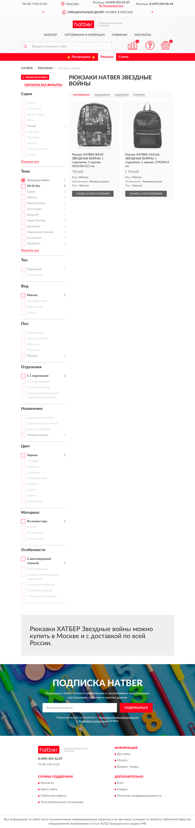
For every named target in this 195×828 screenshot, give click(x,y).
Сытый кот (34, 237)
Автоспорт (34, 209)
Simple (31, 154)
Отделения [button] (31, 367)
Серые (31, 489)
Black (30, 120)
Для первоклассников (42, 423)
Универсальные (37, 435)
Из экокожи (35, 538)
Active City (34, 108)
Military (32, 197)
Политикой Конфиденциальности (118, 717)
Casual (31, 126)
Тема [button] (25, 171)
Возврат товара (127, 766)
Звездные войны (38, 180)
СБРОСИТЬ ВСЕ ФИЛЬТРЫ (43, 85)
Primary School (37, 149)
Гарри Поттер (36, 220)
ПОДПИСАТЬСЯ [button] (136, 707)
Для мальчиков (37, 338)
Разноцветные (37, 478)
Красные (33, 472)
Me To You (33, 186)
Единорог (33, 226)
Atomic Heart (36, 114)
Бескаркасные (37, 301)
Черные (32, 455)
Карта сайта (49, 789)
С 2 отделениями (38, 381)
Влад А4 (32, 214)
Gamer (31, 191)
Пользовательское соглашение (62, 802)
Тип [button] (24, 260)
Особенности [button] (33, 550)
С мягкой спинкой (39, 590)
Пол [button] (24, 324)
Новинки (119, 34)
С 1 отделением (37, 375)
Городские (34, 269)
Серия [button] (26, 94)
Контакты (143, 34)
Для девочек (35, 332)
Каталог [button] (50, 34)
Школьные (34, 275)
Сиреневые (34, 501)
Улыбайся (33, 243)
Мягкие (32, 295)
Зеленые (33, 466)
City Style (33, 131)
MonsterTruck (36, 203)
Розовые (33, 484)
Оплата (122, 760)
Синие (31, 495)
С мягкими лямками (41, 584)
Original (32, 143)
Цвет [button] (25, 446)
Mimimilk (33, 137)
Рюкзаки (107, 56)
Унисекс (32, 355)
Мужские (33, 350)
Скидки (122, 789)
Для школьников (39, 429)
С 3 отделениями (38, 387)
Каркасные (34, 306)
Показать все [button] (30, 161)
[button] (111, 5)
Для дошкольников (40, 417)
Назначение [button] (32, 409)
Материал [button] (30, 513)
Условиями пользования (93, 721)
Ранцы (31, 312)
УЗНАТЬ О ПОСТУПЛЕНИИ (92, 193)
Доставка (123, 754)
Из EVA (32, 527)
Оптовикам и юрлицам (85, 34)
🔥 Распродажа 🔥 (81, 56)
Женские (33, 344)
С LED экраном (37, 569)
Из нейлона (35, 532)
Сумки (123, 56)
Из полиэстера (37, 521)
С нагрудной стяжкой (42, 596)
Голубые (32, 461)
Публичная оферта (53, 795)
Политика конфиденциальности (139, 795)
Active (31, 103)
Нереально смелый (40, 232)
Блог (120, 782)
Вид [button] (24, 286)
